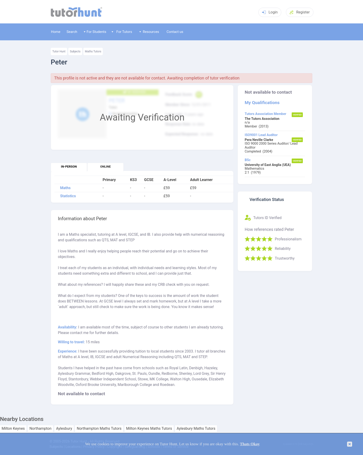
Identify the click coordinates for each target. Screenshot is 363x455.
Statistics (68, 196)
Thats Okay (250, 444)
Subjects (75, 51)
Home (55, 32)
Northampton (40, 428)
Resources (149, 32)
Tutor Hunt (59, 51)
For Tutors (122, 32)
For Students (95, 32)
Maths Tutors (93, 51)
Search (71, 32)
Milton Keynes (13, 428)
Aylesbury (64, 428)
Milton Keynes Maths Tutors (149, 428)
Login (270, 12)
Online (105, 166)
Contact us (174, 32)
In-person (69, 166)
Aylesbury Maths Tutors (196, 428)
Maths (65, 188)
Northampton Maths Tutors (99, 428)
